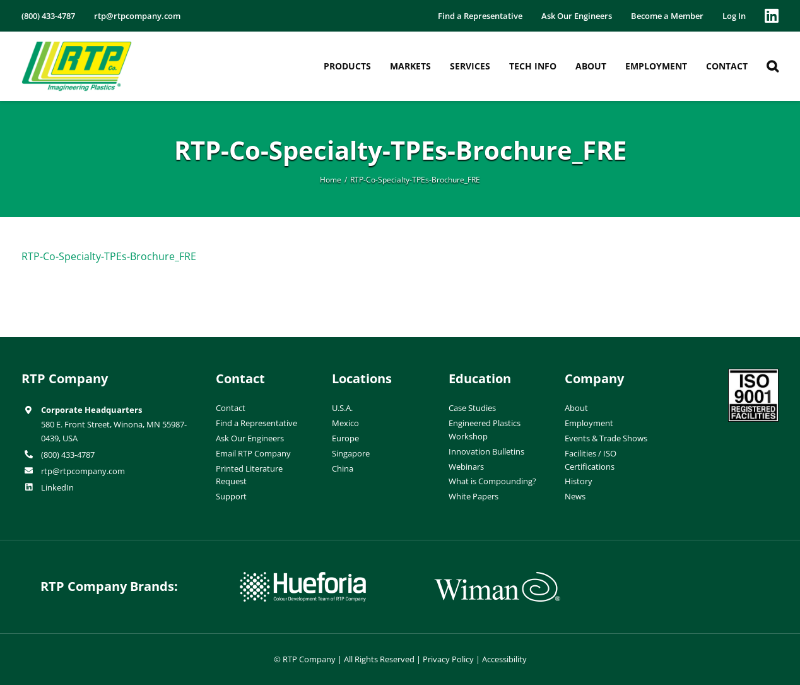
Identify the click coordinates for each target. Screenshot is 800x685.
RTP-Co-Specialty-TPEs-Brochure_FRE (108, 256)
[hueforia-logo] (303, 577)
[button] (773, 66)
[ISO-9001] (753, 374)
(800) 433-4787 (68, 454)
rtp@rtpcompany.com (83, 471)
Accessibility (504, 659)
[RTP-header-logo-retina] (76, 46)
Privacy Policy (448, 659)
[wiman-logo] (497, 577)
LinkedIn (57, 487)
